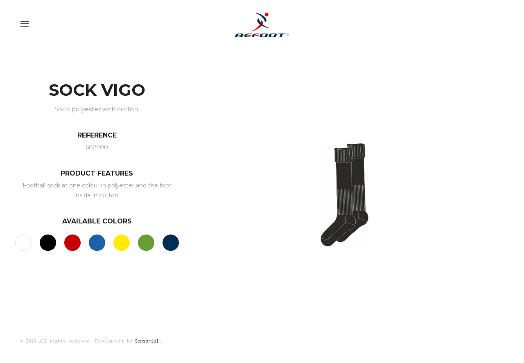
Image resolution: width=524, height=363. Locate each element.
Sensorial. (148, 340)
